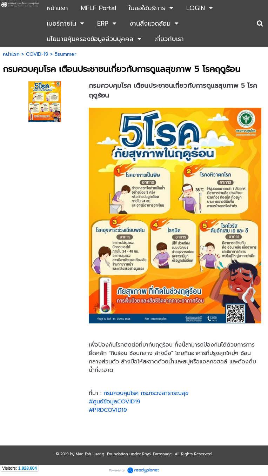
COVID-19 (37, 54)
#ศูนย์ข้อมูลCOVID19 (114, 401)
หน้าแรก (11, 54)
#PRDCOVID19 (108, 410)
